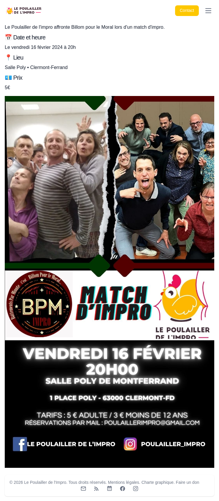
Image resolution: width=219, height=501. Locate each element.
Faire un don (187, 482)
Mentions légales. (124, 482)
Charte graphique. (158, 482)
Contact (187, 10)
